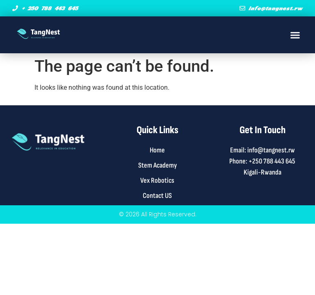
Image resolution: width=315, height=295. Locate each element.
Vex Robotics (157, 180)
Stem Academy (157, 165)
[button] (295, 35)
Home (157, 150)
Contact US (157, 195)
